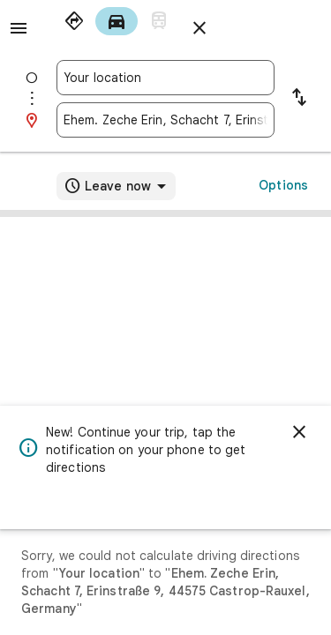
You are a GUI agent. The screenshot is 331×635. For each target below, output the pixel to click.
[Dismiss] (299, 432)
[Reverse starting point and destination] (299, 98)
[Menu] (18, 28)
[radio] (74, 21)
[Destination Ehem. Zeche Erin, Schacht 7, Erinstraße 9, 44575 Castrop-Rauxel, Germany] (165, 120)
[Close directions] (199, 28)
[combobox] (165, 77)
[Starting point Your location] (165, 77)
